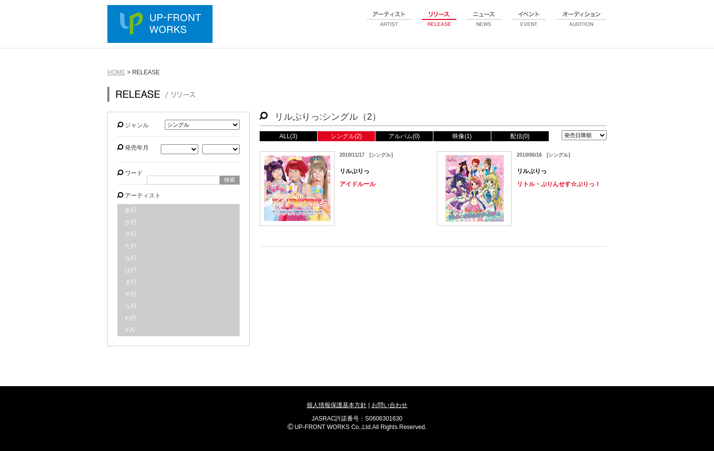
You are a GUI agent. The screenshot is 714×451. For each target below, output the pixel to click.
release (439, 24)
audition (582, 24)
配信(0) (520, 136)
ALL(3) (288, 136)
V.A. (130, 329)
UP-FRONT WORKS (162, 25)
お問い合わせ (389, 405)
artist (389, 24)
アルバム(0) (404, 136)
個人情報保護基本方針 (336, 405)
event (529, 24)
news (484, 24)
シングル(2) (346, 136)
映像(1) (462, 136)
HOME (116, 72)
